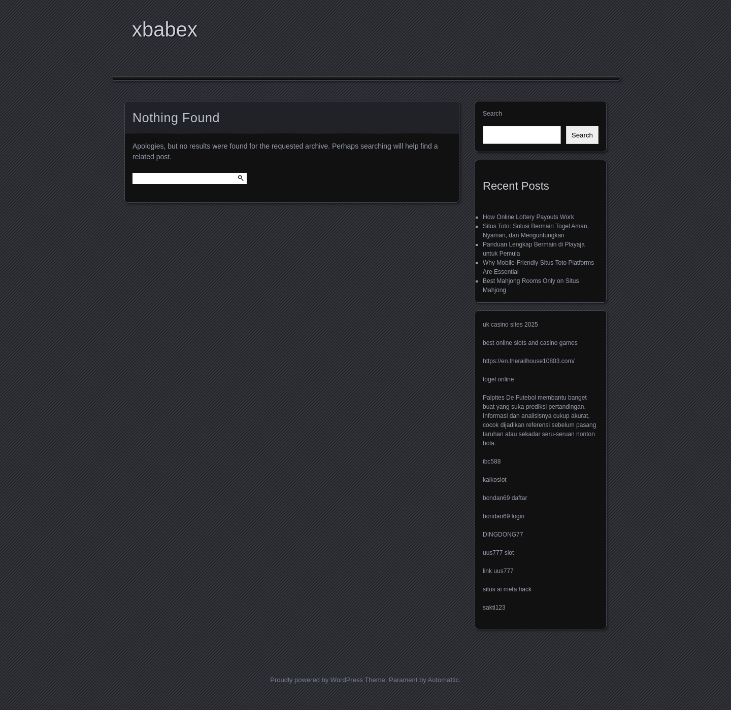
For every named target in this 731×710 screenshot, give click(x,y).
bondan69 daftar (505, 498)
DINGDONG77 (503, 534)
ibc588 (492, 461)
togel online (498, 379)
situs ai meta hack (507, 589)
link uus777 (498, 571)
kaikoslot (495, 479)
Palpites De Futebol (509, 397)
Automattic (443, 680)
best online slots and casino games (530, 342)
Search (492, 113)
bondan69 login (503, 516)
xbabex (164, 29)
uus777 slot (498, 552)
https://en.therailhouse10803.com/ (529, 361)
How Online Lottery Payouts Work (528, 217)
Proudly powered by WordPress (316, 680)
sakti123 (494, 607)
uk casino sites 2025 (510, 324)
